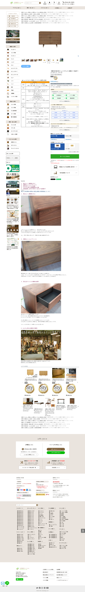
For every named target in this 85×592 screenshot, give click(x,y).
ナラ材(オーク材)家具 (36, 418)
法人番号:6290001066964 (22, 576)
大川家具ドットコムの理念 (28, 22)
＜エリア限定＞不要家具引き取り (57, 104)
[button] (22, 382)
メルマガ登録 (45, 580)
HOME (22, 12)
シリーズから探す (32, 425)
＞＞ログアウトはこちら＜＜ (62, 580)
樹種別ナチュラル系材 (28, 418)
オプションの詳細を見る (64, 101)
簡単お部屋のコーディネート (48, 574)
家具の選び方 (45, 572)
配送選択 (53, 89)
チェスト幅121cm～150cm (41, 12)
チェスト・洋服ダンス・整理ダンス (30, 12)
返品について (59, 577)
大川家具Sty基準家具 (37, 22)
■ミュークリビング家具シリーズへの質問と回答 (34, 80)
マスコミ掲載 (45, 577)
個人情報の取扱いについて (62, 574)
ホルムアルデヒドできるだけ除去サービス (58, 123)
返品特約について (54, 176)
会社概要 (58, 569)
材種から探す (31, 19)
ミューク (37, 425)
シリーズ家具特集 (27, 17)
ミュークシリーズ (34, 17)
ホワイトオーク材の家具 (38, 19)
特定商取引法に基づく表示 (62, 572)
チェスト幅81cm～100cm (41, 15)
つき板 (45, 85)
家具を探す (26, 19)
